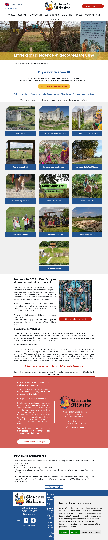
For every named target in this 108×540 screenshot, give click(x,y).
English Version (16, 4)
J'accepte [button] (64, 532)
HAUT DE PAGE (54, 487)
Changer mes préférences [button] (91, 532)
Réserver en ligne (93, 6)
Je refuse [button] (74, 532)
